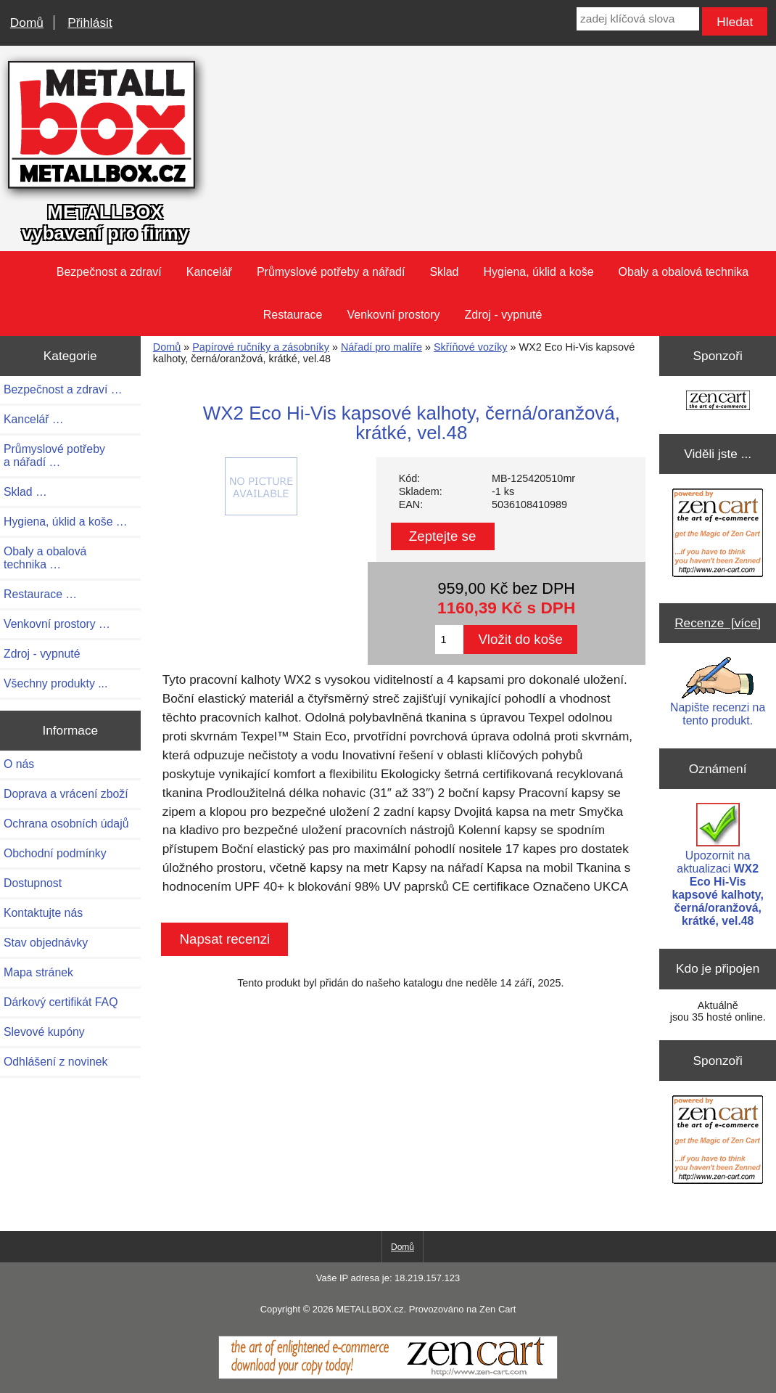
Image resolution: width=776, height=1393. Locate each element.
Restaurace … (40, 594)
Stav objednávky (46, 942)
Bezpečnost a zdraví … (63, 389)
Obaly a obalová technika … (45, 558)
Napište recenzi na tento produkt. (717, 692)
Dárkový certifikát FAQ (60, 1002)
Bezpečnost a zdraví (109, 272)
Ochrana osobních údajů (66, 823)
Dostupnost (33, 883)
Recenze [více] (717, 623)
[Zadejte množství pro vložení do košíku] (449, 639)
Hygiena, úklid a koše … (66, 521)
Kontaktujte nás (43, 913)
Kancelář (209, 272)
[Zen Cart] (388, 1375)
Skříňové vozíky (471, 347)
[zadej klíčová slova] (638, 18)
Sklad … (25, 492)
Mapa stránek (38, 972)
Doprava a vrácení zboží (66, 794)
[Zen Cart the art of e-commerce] (718, 402)
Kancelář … (34, 419)
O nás (19, 764)
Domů (27, 22)
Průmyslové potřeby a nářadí (331, 272)
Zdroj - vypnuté (503, 315)
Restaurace (293, 315)
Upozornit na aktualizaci (717, 865)
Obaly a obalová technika (684, 272)
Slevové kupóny (44, 1032)
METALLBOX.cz (369, 1309)
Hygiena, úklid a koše (538, 272)
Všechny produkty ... (55, 683)
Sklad (443, 272)
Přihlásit (89, 22)
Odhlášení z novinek (55, 1061)
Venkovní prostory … (57, 624)
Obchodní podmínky (55, 853)
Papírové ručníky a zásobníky (260, 347)
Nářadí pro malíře (381, 347)
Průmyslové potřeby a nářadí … (54, 455)
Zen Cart (497, 1309)
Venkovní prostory (393, 315)
